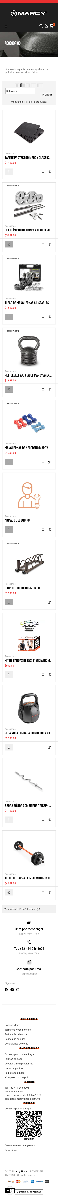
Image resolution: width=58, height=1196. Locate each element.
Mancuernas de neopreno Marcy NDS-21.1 (26, 448)
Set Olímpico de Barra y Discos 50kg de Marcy (29, 230)
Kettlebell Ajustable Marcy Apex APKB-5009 (27, 375)
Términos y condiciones (18, 1029)
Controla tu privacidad (29, 1191)
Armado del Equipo (17, 520)
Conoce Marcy (12, 1025)
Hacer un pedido (14, 1068)
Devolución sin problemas (19, 1063)
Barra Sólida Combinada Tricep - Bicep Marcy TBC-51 (27, 805)
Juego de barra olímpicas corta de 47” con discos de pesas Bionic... (28, 878)
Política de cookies (15, 1039)
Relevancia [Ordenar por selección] (20, 91)
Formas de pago (13, 1058)
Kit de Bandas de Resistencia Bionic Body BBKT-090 (28, 660)
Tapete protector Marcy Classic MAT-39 (27, 157)
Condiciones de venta (16, 1043)
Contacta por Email (29, 969)
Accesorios (10, 153)
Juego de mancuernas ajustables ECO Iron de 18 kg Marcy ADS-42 (27, 303)
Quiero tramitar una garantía (20, 1145)
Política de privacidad (16, 1034)
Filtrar (47, 94)
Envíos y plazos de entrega (19, 1054)
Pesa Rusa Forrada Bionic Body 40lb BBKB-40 (29, 733)
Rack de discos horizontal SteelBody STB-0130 (22, 588)
